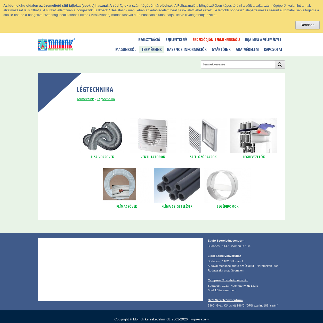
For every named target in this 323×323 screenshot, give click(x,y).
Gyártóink (221, 49)
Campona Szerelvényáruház (228, 280)
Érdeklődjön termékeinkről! (216, 39)
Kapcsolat (273, 49)
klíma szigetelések (177, 206)
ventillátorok (153, 156)
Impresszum (199, 319)
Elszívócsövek (102, 156)
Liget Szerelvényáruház (224, 255)
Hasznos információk (187, 49)
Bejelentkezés (176, 39)
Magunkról (125, 49)
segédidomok (227, 206)
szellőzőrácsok (203, 156)
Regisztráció (149, 39)
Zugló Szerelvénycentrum (226, 240)
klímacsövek (126, 206)
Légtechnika (106, 99)
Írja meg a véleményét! (263, 39)
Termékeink (151, 49)
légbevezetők (254, 156)
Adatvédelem (247, 49)
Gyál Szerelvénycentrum (225, 300)
